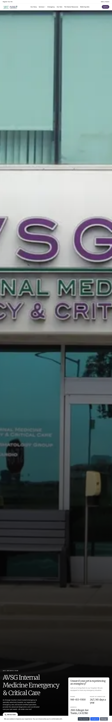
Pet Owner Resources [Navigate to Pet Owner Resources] (71, 7)
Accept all (95, 719)
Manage (104, 719)
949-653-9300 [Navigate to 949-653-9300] (77, 699)
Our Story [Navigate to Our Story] (33, 7)
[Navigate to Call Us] (105, 7)
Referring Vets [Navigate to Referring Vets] (84, 7)
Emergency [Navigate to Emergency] (51, 7)
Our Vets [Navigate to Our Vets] (59, 7)
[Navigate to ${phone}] (10, 714)
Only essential (83, 719)
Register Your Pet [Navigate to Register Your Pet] (7, 1)
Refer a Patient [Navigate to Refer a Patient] (105, 1)
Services (42, 7)
